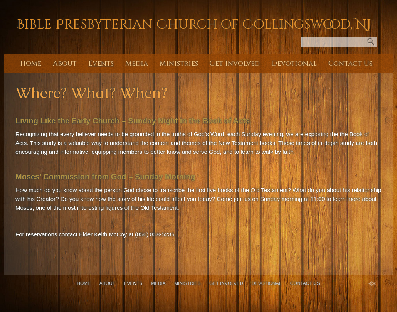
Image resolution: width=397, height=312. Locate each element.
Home (30, 63)
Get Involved (235, 63)
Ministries (179, 63)
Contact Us (350, 63)
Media (136, 63)
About (65, 63)
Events (101, 63)
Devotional (294, 63)
